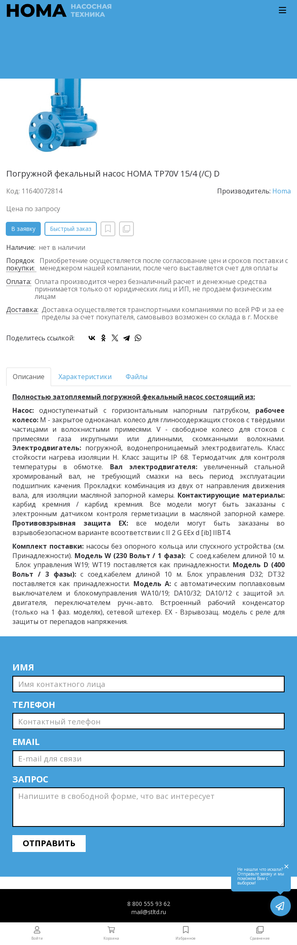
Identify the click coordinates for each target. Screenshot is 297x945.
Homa (281, 191)
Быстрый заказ (70, 229)
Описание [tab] (28, 376)
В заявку (23, 229)
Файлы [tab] (136, 376)
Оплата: (18, 282)
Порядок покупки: (20, 264)
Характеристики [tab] (85, 376)
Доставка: (22, 310)
